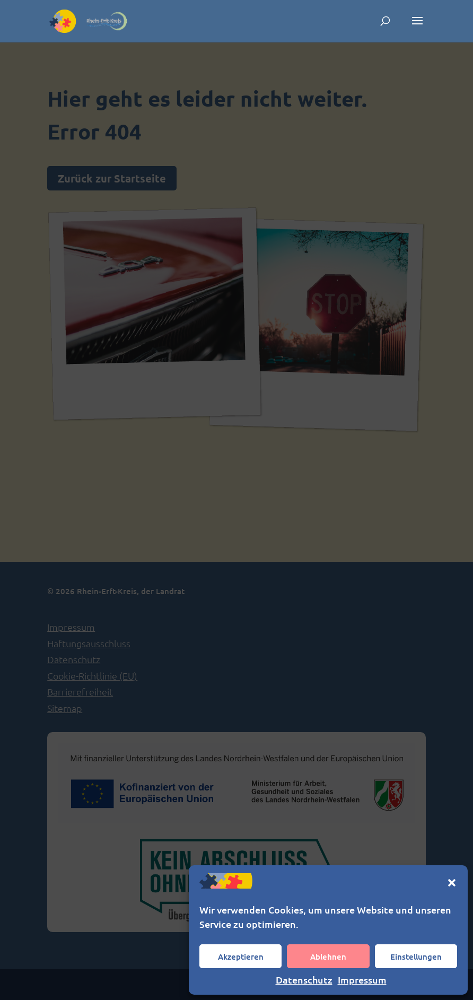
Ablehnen (328, 956)
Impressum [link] (362, 979)
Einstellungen (416, 956)
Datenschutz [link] (304, 979)
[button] (451, 882)
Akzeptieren (241, 956)
